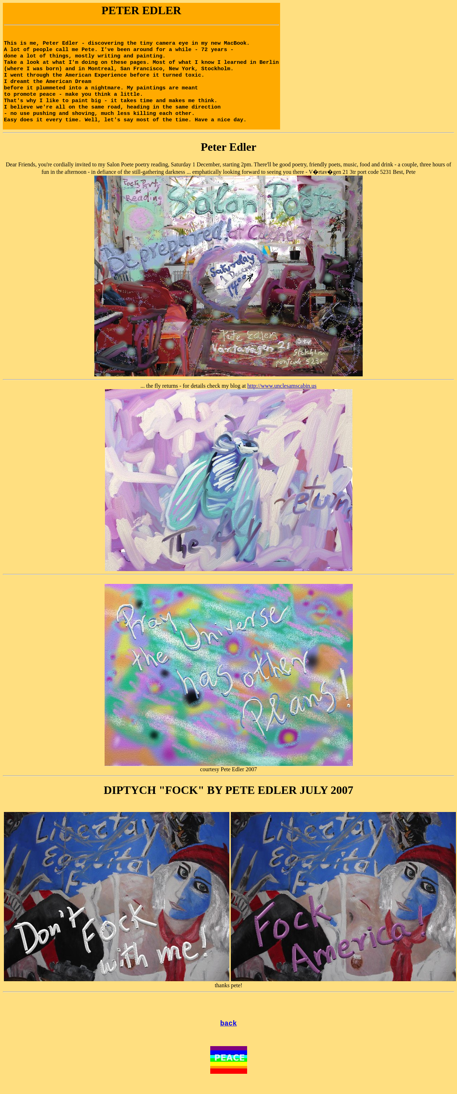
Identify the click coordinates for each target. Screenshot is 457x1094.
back (228, 1034)
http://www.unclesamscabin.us (281, 395)
